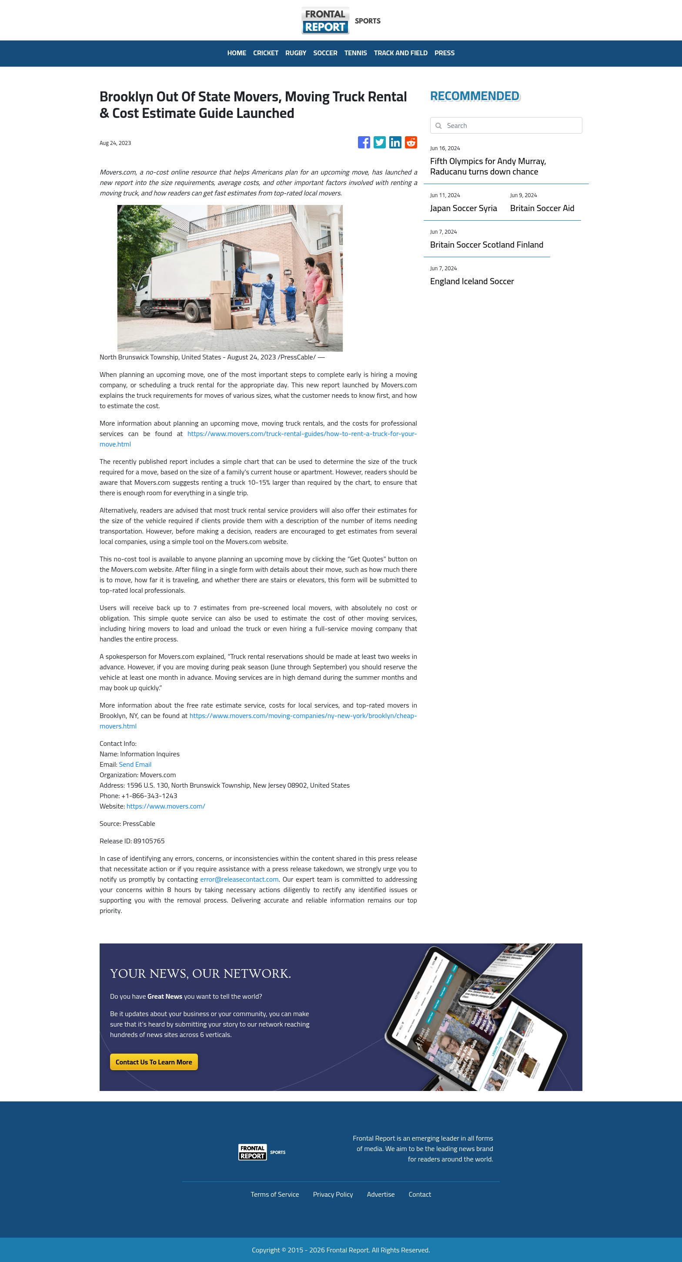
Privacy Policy (333, 1194)
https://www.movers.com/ (166, 805)
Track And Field (401, 52)
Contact (420, 1194)
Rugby (295, 52)
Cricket (265, 52)
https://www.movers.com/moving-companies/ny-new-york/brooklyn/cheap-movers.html (258, 720)
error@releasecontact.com (240, 879)
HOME (237, 52)
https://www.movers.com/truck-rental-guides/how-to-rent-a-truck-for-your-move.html (258, 438)
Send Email (135, 764)
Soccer (326, 52)
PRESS (445, 52)
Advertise (381, 1194)
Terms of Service (275, 1194)
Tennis (355, 52)
